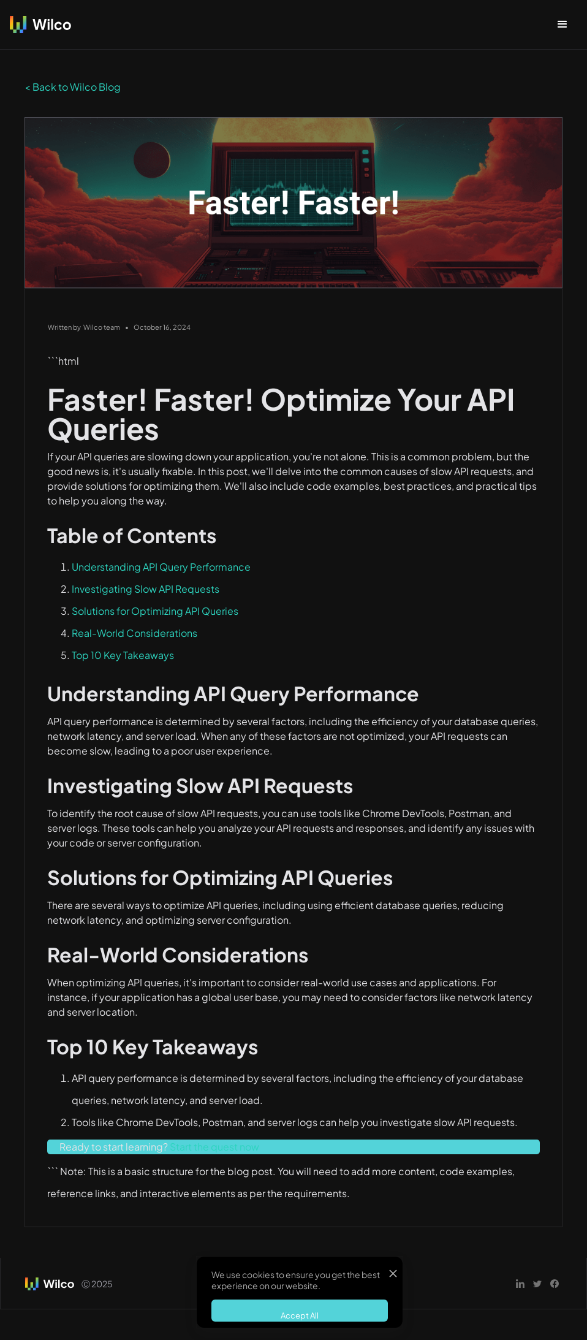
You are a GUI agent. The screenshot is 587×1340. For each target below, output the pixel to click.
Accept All (300, 1315)
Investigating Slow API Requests (145, 588)
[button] (562, 24)
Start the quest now (214, 1146)
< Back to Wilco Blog (73, 86)
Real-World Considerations (134, 632)
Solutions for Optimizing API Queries (155, 610)
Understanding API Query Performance (161, 566)
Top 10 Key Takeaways (123, 655)
